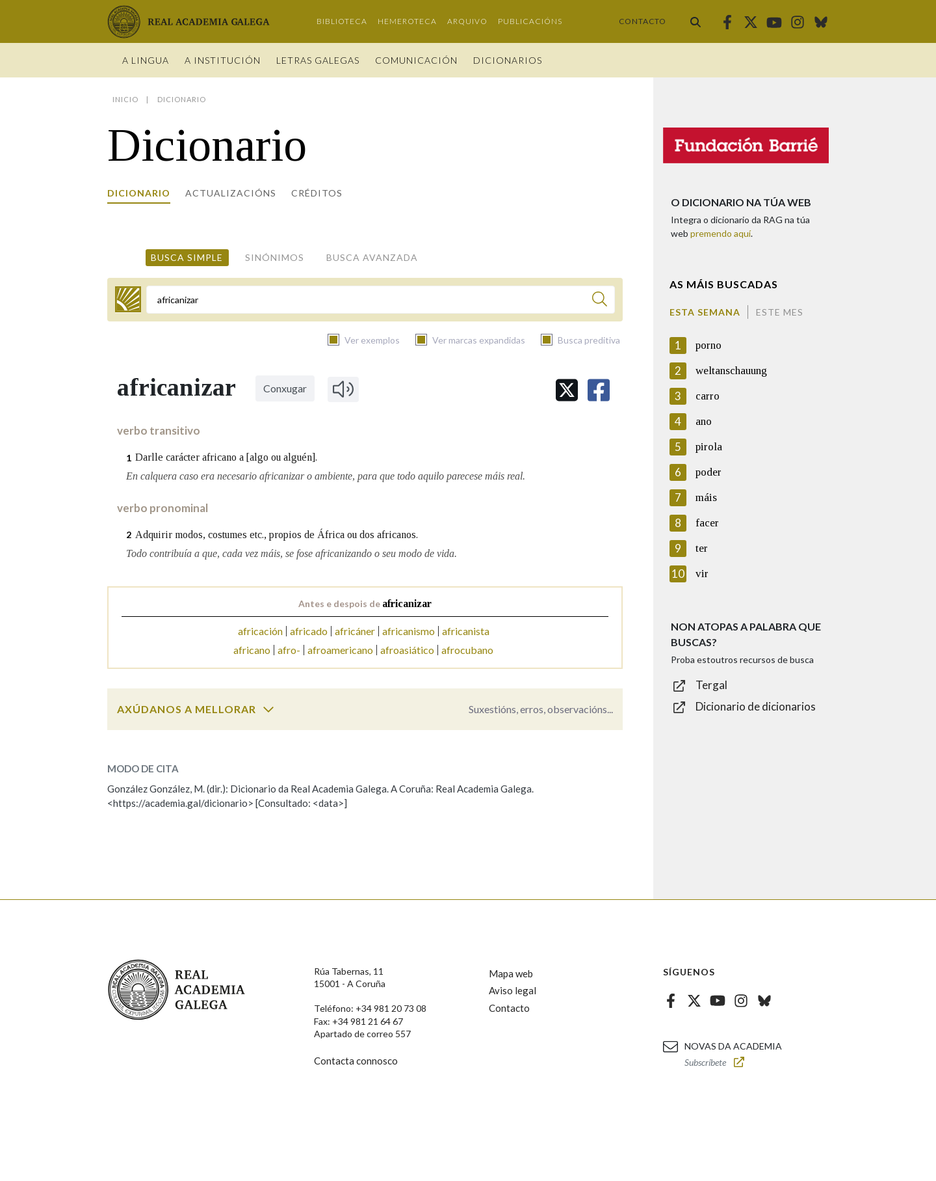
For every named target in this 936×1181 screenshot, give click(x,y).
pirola (709, 447)
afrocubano (467, 650)
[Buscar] (599, 301)
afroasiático (407, 650)
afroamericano (340, 650)
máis (706, 497)
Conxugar (285, 388)
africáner (355, 631)
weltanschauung (731, 370)
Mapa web (511, 973)
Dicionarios (507, 60)
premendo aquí (720, 233)
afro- (289, 650)
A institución (223, 60)
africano (251, 650)
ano (704, 421)
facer (707, 523)
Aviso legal (512, 990)
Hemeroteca (407, 21)
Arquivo (467, 21)
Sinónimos (274, 257)
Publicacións (530, 21)
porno (709, 345)
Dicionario (138, 192)
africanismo (408, 631)
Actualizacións (230, 192)
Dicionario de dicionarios (756, 706)
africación (260, 631)
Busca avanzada (372, 257)
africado (309, 631)
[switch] (268, 709)
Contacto (642, 21)
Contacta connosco (356, 1060)
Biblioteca (342, 21)
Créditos (317, 192)
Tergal (711, 685)
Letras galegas (317, 60)
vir (702, 573)
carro (708, 396)
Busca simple (187, 257)
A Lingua (145, 60)
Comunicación (416, 60)
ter (702, 548)
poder (709, 472)
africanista (465, 631)
